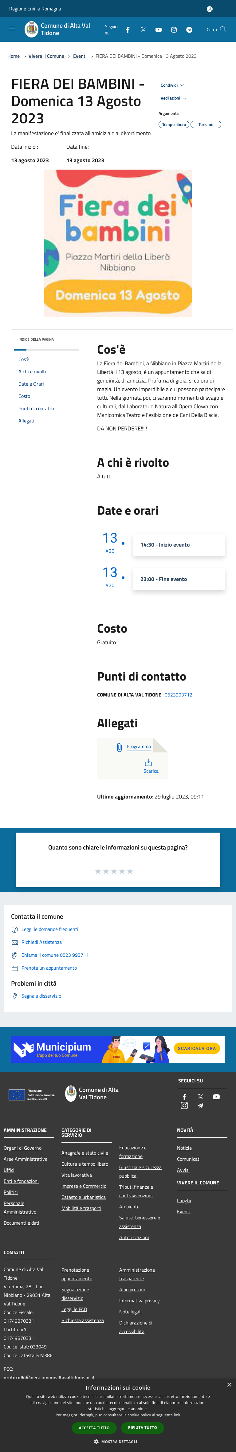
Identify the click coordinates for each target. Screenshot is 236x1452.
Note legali (130, 1311)
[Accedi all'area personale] (209, 9)
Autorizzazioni (134, 1237)
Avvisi (183, 1170)
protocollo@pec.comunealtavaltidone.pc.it (49, 1377)
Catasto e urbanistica (83, 1197)
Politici (11, 1192)
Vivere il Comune (47, 56)
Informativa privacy (139, 1300)
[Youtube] (156, 29)
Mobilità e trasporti (81, 1208)
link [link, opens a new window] (177, 1415)
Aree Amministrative (25, 1159)
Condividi (173, 85)
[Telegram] (187, 29)
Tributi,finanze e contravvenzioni (136, 1191)
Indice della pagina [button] (36, 339)
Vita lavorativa (76, 1175)
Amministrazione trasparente (137, 1274)
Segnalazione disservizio (75, 1294)
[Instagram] (171, 29)
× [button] (229, 1385)
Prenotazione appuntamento (76, 1274)
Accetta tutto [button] (94, 1427)
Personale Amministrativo (20, 1207)
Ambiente (129, 1206)
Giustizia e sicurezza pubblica (140, 1171)
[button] (118, 1441)
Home (13, 56)
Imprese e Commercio (83, 1186)
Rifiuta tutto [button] (142, 1427)
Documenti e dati (21, 1222)
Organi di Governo (22, 1148)
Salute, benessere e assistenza (139, 1222)
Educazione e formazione (133, 1152)
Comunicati (189, 1159)
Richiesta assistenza (82, 1320)
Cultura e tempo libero (84, 1163)
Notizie (184, 1148)
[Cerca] (223, 29)
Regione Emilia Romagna (35, 8)
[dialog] (118, 1415)
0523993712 (178, 694)
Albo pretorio (132, 1289)
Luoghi (184, 1200)
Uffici (9, 1170)
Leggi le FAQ (74, 1309)
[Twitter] (141, 29)
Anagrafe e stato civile (84, 1152)
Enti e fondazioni (21, 1181)
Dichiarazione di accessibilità (135, 1327)
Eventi (80, 56)
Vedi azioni (174, 98)
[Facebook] (125, 29)
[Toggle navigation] (12, 29)
